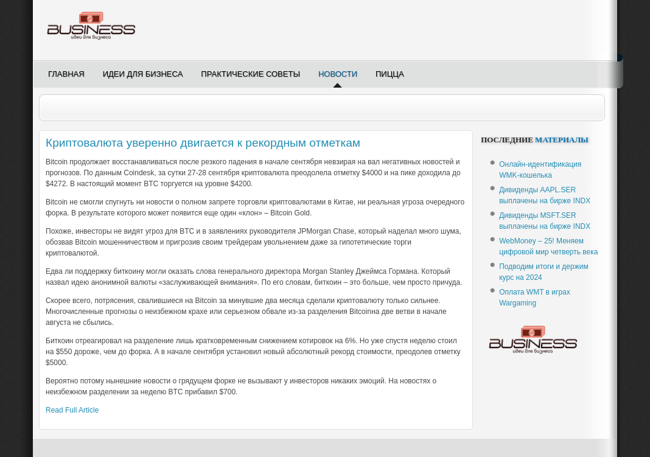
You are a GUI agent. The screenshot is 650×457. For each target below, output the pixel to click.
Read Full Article (72, 410)
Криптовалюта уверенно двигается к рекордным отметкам (203, 142)
